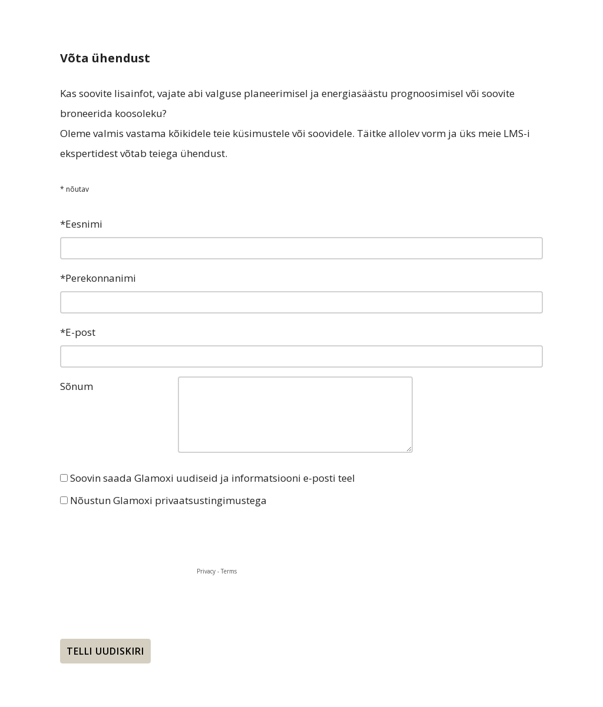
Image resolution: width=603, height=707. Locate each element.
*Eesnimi (81, 224)
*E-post (77, 332)
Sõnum (76, 386)
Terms (229, 571)
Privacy (206, 571)
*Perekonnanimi (98, 278)
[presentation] (149, 536)
